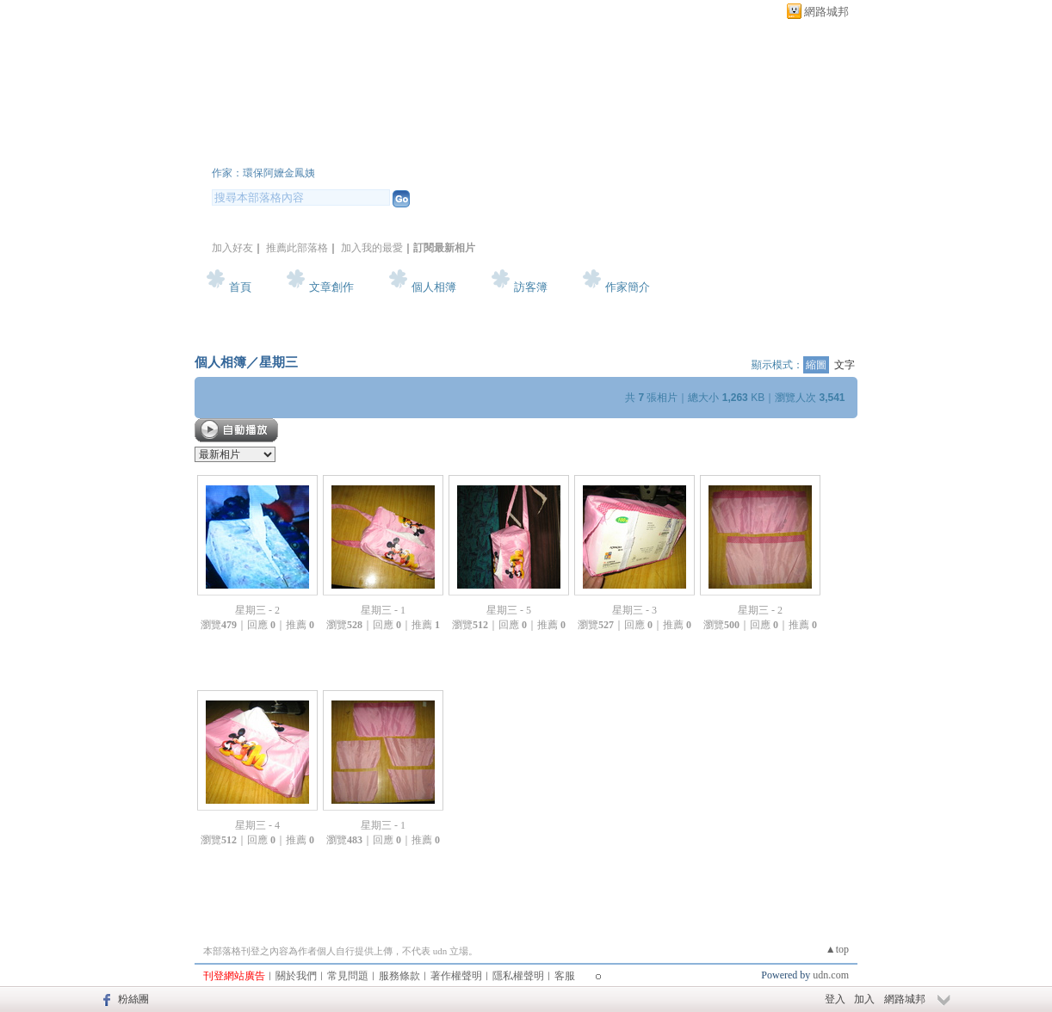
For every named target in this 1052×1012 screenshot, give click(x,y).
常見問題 (347, 976)
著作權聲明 (456, 976)
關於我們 (296, 976)
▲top (837, 949)
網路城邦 (826, 11)
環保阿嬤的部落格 (315, 149)
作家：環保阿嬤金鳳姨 (263, 173)
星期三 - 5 (508, 610)
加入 (864, 999)
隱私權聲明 (518, 976)
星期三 (278, 362)
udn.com (831, 975)
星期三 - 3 (634, 610)
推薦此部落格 (297, 248)
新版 (496, 149)
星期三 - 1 (383, 610)
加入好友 (232, 248)
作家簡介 (627, 287)
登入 (835, 999)
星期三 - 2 (257, 610)
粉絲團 (133, 999)
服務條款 (399, 976)
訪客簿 (531, 287)
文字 (844, 365)
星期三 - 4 (257, 825)
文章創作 (331, 287)
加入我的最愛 (372, 248)
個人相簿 (434, 287)
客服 (564, 976)
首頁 (240, 287)
